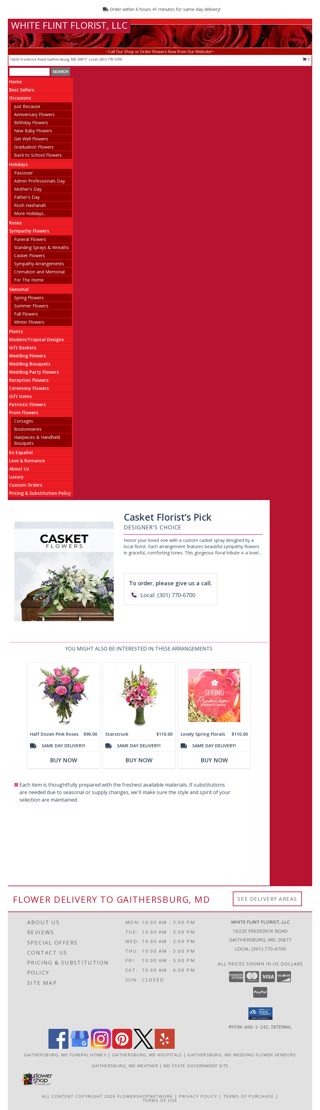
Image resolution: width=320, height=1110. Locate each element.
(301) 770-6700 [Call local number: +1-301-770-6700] (110, 59)
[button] (260, 1013)
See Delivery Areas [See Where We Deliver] (267, 898)
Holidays (18, 164)
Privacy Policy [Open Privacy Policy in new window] (198, 1096)
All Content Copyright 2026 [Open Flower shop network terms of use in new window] (79, 1096)
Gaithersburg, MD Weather (125, 1065)
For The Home (29, 280)
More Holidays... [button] (30, 213)
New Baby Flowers (33, 131)
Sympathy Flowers (29, 231)
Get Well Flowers (31, 139)
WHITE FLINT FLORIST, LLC (69, 25)
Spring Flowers (29, 298)
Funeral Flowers (30, 239)
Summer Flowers (31, 306)
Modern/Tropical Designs (36, 339)
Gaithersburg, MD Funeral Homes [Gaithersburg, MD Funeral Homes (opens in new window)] (65, 1055)
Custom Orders (25, 485)
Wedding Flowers (27, 356)
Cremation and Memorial (39, 272)
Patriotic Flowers (27, 404)
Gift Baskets (22, 348)
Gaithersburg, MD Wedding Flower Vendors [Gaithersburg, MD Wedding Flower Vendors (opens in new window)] (241, 1055)
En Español (21, 452)
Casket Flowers (29, 255)
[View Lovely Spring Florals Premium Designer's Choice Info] (214, 696)
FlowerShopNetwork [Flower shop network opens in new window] (145, 1096)
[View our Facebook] (58, 1047)
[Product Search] (29, 72)
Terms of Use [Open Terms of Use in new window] (160, 1100)
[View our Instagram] (101, 1047)
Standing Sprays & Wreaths (41, 247)
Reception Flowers (28, 380)
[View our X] (143, 1047)
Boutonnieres (28, 429)
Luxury (16, 477)
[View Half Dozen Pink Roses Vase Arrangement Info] (64, 696)
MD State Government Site (195, 1065)
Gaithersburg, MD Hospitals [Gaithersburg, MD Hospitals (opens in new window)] (147, 1055)
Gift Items (20, 396)
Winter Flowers (29, 322)
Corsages (23, 421)
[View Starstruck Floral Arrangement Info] (139, 696)
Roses (15, 223)
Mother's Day (28, 189)
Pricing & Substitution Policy (40, 493)
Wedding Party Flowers (34, 372)
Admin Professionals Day (39, 181)
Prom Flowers (23, 412)
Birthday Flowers (31, 122)
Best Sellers (21, 90)
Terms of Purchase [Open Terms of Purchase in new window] (248, 1096)
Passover (23, 173)
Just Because (27, 106)
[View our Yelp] (165, 1047)
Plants (16, 331)
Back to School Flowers (38, 155)
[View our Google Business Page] (80, 1047)
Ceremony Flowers (29, 388)
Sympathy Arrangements (39, 264)
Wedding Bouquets (29, 364)
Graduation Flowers (34, 147)
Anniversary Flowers (34, 114)
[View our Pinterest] (122, 1047)
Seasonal (19, 289)
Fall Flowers (26, 314)
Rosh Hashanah (30, 205)
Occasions (20, 98)
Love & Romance (27, 461)
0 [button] (306, 59)
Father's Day (27, 197)
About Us (19, 469)
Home (15, 82)
